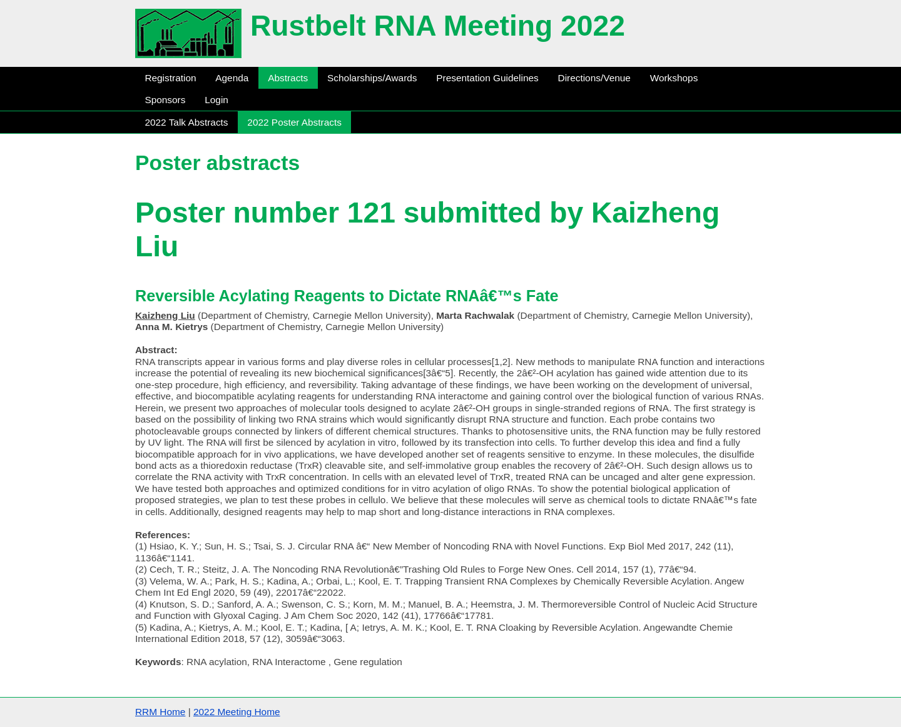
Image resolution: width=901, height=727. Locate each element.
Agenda (231, 78)
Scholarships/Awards (372, 78)
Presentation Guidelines (487, 78)
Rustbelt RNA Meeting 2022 (437, 25)
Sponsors (165, 99)
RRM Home (160, 711)
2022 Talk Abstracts (186, 122)
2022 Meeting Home (236, 711)
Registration (170, 78)
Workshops (674, 78)
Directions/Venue (594, 78)
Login (216, 99)
